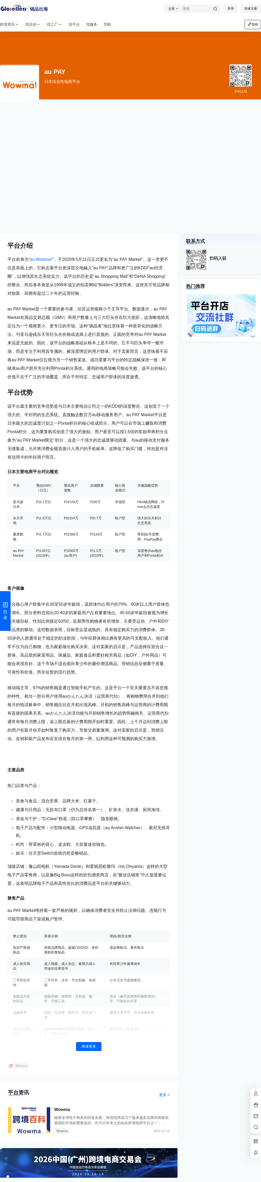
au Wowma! (41, 259)
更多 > (164, 1095)
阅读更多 (88, 1046)
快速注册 (250, 8)
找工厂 (54, 24)
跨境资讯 (9, 24)
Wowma (62, 1109)
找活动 (33, 24)
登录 (230, 8)
